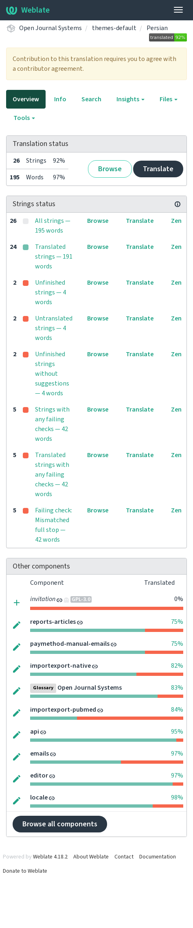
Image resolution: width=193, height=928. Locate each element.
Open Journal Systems (50, 28)
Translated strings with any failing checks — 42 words (52, 475)
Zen (176, 220)
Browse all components (59, 824)
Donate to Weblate (25, 871)
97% (177, 753)
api (34, 731)
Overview (26, 99)
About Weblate (91, 857)
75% (177, 621)
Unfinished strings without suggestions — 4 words (52, 374)
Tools (24, 117)
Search (91, 99)
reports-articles (53, 621)
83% (177, 687)
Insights (130, 99)
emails (39, 753)
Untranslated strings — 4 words (53, 328)
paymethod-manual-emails (70, 643)
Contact (124, 857)
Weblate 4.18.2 (50, 857)
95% (177, 731)
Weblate (28, 10)
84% (177, 709)
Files (169, 99)
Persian (157, 28)
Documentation (157, 857)
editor (39, 775)
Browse (110, 169)
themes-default (114, 28)
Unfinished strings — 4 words (50, 292)
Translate (158, 169)
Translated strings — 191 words (53, 256)
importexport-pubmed (63, 709)
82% (177, 665)
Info (60, 99)
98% (177, 797)
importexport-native (60, 665)
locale (39, 797)
